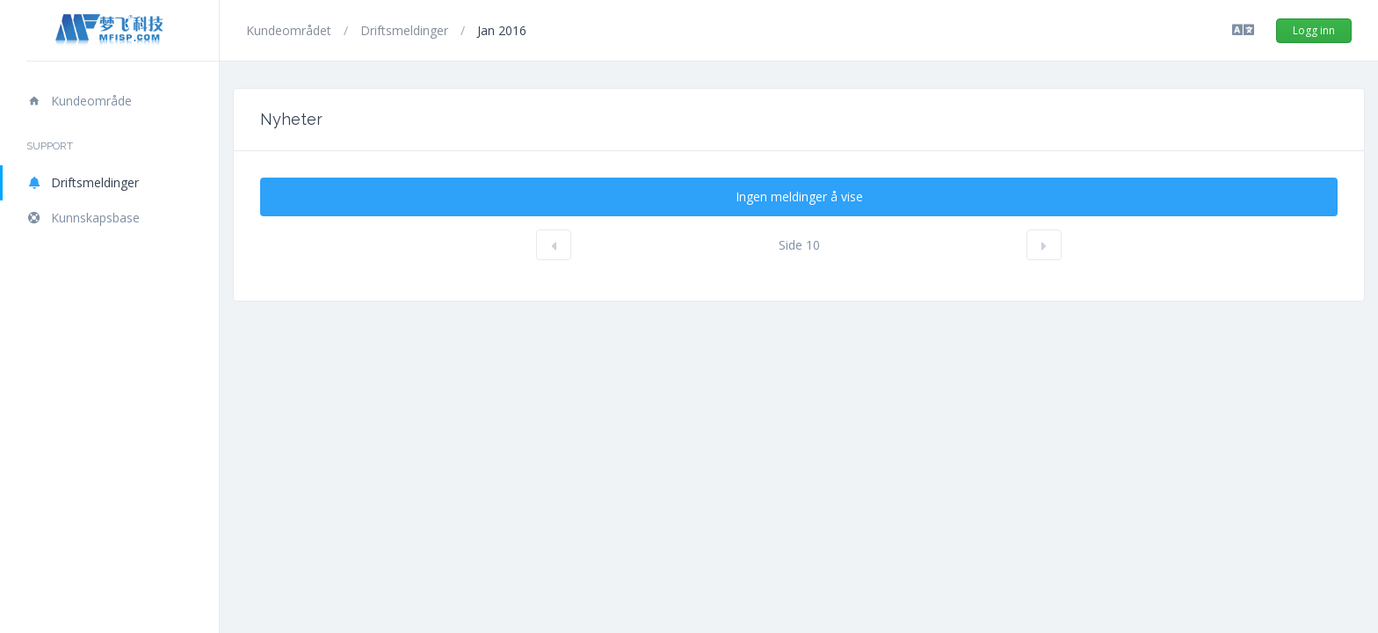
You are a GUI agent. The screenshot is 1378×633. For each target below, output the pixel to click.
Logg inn (1314, 30)
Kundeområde (79, 100)
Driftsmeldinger (82, 182)
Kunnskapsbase (83, 217)
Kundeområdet (290, 30)
